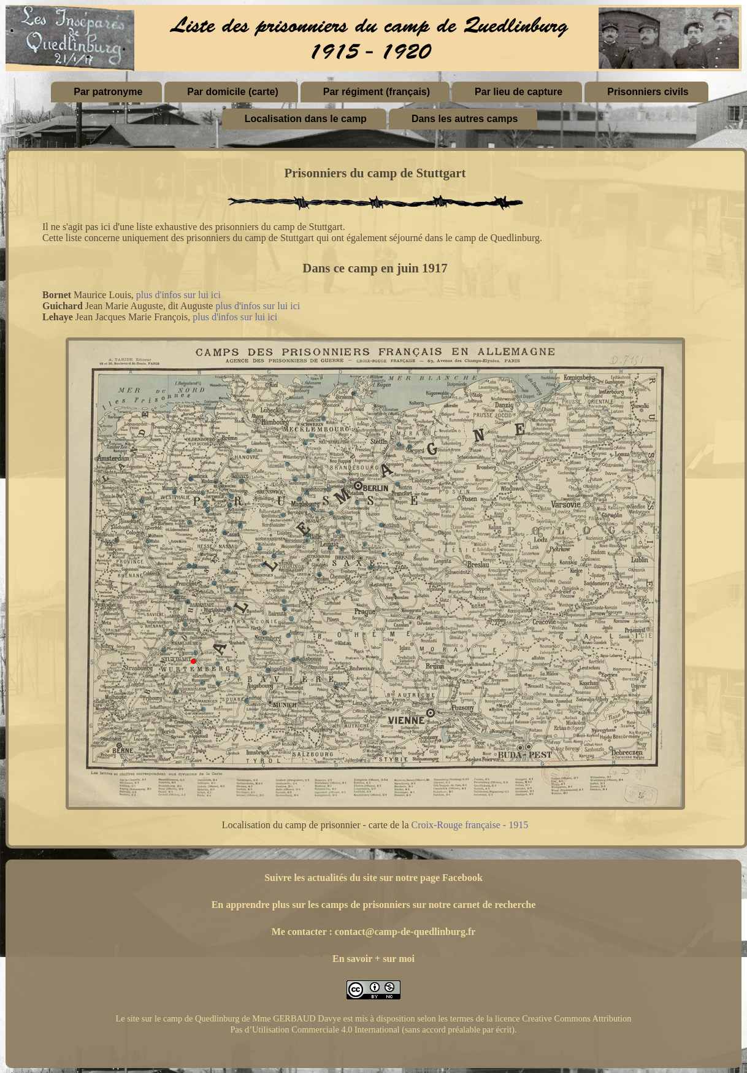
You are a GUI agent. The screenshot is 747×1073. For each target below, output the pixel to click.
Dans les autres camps (465, 118)
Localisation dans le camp (306, 118)
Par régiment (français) (376, 92)
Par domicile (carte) (232, 92)
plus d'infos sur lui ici (178, 295)
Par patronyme (108, 92)
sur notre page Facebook (431, 877)
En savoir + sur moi (373, 958)
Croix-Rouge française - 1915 (470, 825)
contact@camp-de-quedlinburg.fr (405, 931)
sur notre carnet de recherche (474, 904)
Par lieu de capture (518, 92)
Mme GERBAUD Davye (296, 1018)
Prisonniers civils (648, 92)
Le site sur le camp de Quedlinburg (177, 1018)
